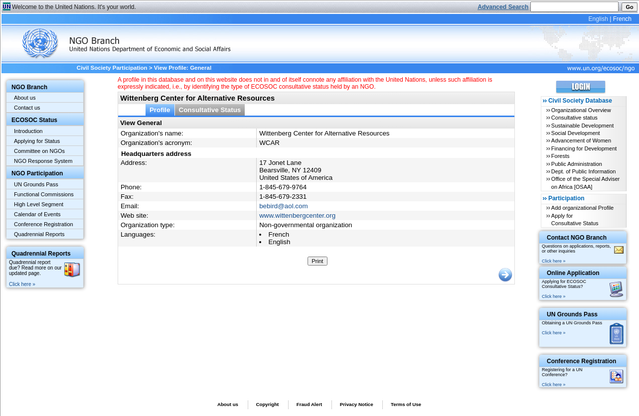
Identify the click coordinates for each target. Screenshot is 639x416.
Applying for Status (37, 141)
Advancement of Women (581, 140)
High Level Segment (38, 204)
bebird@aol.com (283, 206)
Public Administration (576, 164)
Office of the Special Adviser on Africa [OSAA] (585, 182)
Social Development (575, 133)
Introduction (28, 131)
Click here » (22, 284)
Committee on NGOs (39, 151)
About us (24, 98)
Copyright (267, 404)
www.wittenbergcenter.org (297, 215)
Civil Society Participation (112, 68)
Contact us (27, 108)
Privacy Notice (356, 404)
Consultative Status (210, 110)
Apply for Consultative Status (575, 219)
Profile (160, 110)
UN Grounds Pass (36, 184)
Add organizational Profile (582, 208)
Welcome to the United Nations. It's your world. (74, 6)
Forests (560, 156)
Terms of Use (406, 404)
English (598, 18)
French (622, 18)
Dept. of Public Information (583, 171)
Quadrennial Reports (39, 234)
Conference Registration (43, 224)
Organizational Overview (581, 110)
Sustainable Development (582, 126)
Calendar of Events (37, 214)
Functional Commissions (44, 194)
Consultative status (574, 118)
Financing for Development (584, 148)
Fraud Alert (309, 404)
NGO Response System (43, 161)
